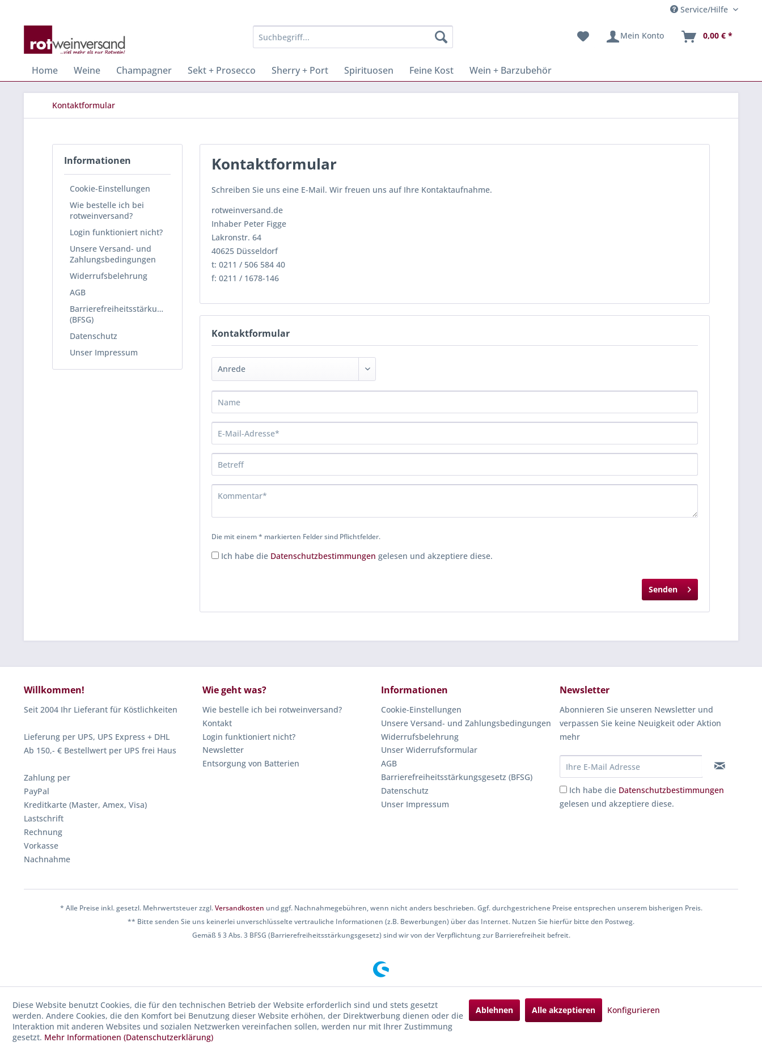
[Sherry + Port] (300, 70)
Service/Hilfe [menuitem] (700, 9)
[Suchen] (441, 37)
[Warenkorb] (706, 37)
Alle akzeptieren (563, 1010)
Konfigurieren (633, 1010)
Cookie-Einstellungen (110, 188)
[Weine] (87, 70)
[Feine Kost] (431, 70)
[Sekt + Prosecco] (222, 70)
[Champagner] (144, 70)
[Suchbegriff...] (353, 37)
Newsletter (223, 749)
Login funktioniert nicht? (116, 232)
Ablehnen (494, 1010)
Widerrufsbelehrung (108, 275)
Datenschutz (93, 336)
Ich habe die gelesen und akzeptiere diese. (357, 555)
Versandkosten (239, 908)
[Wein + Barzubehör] (511, 70)
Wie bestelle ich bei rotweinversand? (107, 210)
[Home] (45, 70)
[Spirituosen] (368, 70)
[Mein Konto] (635, 37)
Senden (670, 588)
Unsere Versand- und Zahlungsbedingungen (113, 254)
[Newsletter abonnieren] (720, 766)
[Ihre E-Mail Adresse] (631, 766)
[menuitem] (353, 37)
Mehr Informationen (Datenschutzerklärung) (128, 1037)
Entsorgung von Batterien (250, 763)
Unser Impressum (104, 352)
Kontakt (217, 723)
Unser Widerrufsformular (429, 749)
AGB (78, 292)
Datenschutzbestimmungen (323, 555)
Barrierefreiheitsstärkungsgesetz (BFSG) (120, 314)
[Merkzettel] (583, 37)
